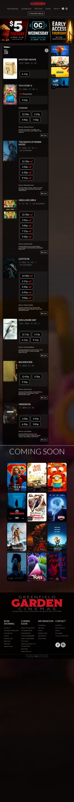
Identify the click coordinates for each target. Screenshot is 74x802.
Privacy (40, 630)
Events (48, 9)
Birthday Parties (43, 633)
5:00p (27, 225)
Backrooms (7, 641)
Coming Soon (26, 9)
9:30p (27, 236)
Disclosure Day (8, 638)
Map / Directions (60, 628)
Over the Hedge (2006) (27, 636)
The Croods (24, 641)
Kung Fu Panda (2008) (27, 638)
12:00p (25, 114)
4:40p (25, 119)
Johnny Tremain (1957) (28, 628)
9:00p (27, 297)
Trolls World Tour (26, 651)
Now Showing (12, 9)
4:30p (27, 286)
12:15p (25, 334)
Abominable (24, 649)
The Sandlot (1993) (26, 630)
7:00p (36, 119)
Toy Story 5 (7, 628)
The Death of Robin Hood (11, 630)
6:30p (27, 172)
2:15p (27, 281)
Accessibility (58, 633)
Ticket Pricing (42, 638)
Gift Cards (38, 9)
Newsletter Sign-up (36, 13)
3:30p (27, 166)
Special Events (42, 636)
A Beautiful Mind (26, 633)
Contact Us (58, 625)
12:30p (27, 161)
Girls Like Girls (8, 633)
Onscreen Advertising (61, 636)
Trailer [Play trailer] (44, 135)
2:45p (27, 220)
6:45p (27, 292)
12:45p (25, 376)
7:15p (27, 231)
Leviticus (6, 636)
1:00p (25, 418)
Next (47, 50)
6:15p (25, 74)
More (56, 9)
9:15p (27, 177)
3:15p (37, 334)
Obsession (7, 644)
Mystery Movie (8, 646)
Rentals (57, 630)
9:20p (25, 100)
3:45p (36, 418)
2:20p (37, 114)
